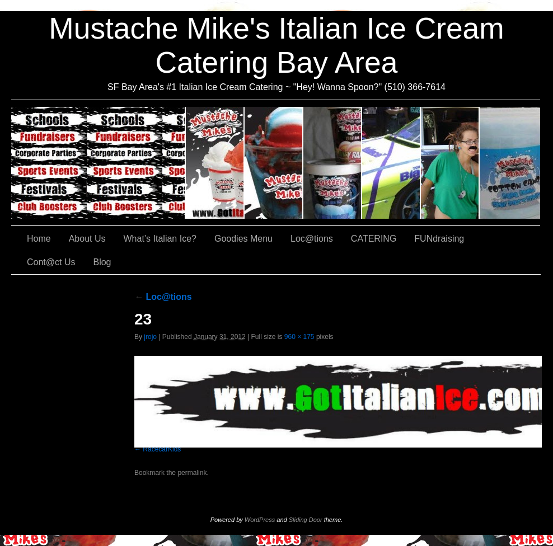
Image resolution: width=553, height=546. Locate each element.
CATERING (98, 163)
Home (39, 238)
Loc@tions (391, 163)
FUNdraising (450, 163)
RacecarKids (162, 449)
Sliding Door (305, 519)
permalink (192, 473)
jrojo (150, 337)
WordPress (260, 519)
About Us (215, 163)
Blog (102, 262)
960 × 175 (299, 337)
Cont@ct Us (510, 163)
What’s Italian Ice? (274, 163)
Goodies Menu (332, 163)
